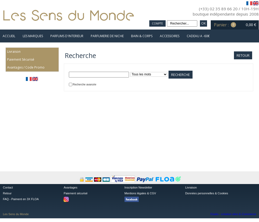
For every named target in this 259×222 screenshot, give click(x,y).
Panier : (221, 25)
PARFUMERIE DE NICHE (107, 36)
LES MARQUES (33, 36)
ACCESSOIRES (169, 36)
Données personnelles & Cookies (206, 193)
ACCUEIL (9, 36)
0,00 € (251, 25)
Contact (8, 187)
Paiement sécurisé (76, 193)
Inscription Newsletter (138, 187)
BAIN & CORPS (141, 36)
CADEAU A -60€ (198, 36)
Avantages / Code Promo (26, 67)
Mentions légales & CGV (140, 193)
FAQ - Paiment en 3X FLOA (21, 199)
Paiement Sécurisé (20, 59)
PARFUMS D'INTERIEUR (66, 36)
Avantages (70, 187)
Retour (7, 193)
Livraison (14, 51)
